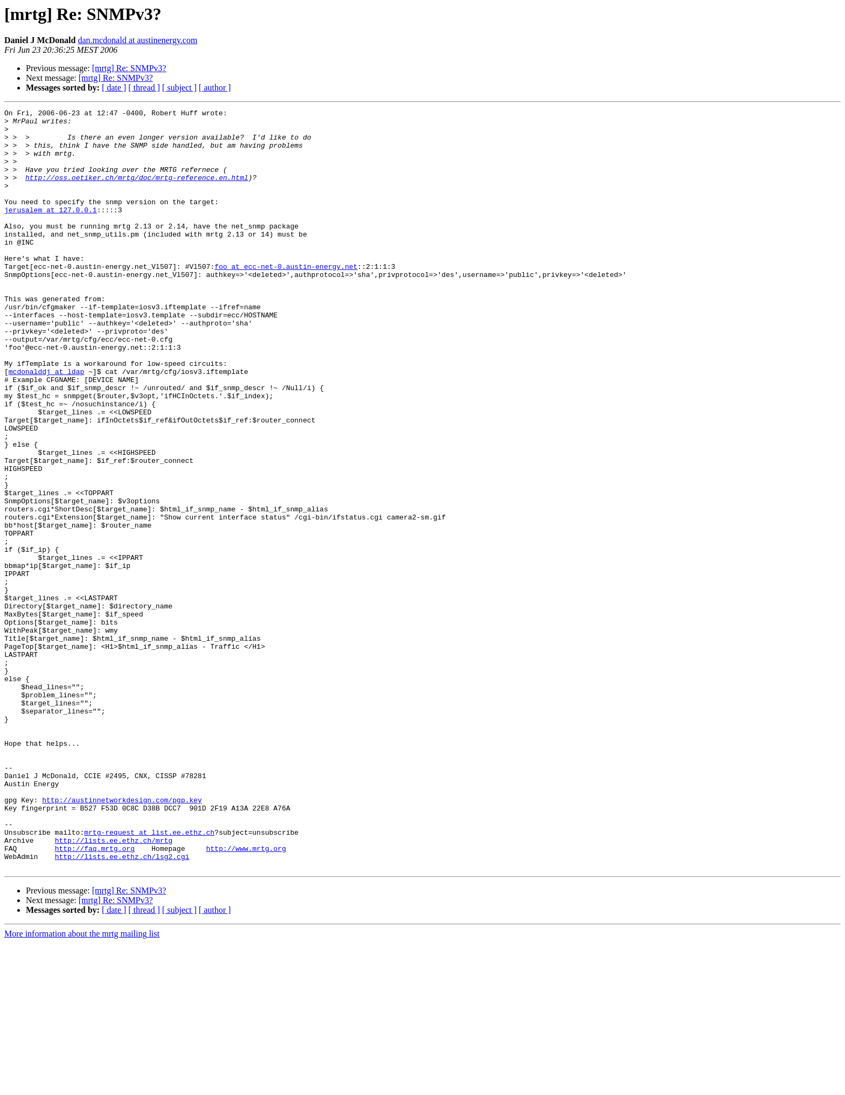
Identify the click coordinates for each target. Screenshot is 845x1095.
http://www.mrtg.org (246, 997)
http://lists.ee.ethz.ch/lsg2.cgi (122, 1006)
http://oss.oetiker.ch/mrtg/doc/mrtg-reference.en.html (136, 192)
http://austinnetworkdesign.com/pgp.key (122, 939)
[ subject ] (179, 87)
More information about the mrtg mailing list (82, 1085)
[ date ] (114, 87)
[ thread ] (144, 87)
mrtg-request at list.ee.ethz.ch (149, 977)
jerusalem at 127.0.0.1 (50, 230)
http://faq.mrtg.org (95, 997)
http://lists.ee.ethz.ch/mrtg (113, 987)
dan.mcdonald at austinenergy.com (137, 40)
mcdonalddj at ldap (46, 424)
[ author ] (215, 87)
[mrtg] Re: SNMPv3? (129, 68)
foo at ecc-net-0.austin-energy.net (285, 298)
